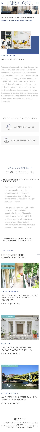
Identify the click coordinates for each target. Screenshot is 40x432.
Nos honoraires (6, 426)
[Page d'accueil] (20, 3)
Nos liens (11, 427)
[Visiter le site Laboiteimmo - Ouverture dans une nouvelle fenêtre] (20, 419)
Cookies (29, 427)
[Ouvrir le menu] (37, 3)
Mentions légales (27, 426)
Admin (36, 426)
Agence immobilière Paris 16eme (16, 17)
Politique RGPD (20, 427)
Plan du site (16, 426)
